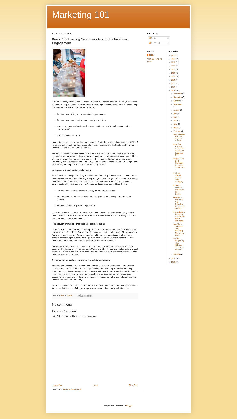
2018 (173, 80)
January (176, 254)
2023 (173, 62)
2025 (173, 55)
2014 (173, 258)
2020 (173, 73)
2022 (173, 66)
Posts (152, 38)
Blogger (129, 405)
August (176, 110)
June (175, 117)
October (176, 101)
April (175, 124)
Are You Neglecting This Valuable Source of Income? (178, 244)
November (177, 97)
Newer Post (57, 385)
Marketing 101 (80, 15)
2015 (173, 91)
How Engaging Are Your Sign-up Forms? (179, 137)
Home (95, 385)
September (177, 104)
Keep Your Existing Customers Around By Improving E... (178, 149)
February (177, 131)
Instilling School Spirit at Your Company (178, 177)
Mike (152, 55)
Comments (154, 43)
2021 (173, 69)
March (176, 128)
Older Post (133, 385)
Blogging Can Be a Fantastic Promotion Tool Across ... (178, 164)
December (177, 94)
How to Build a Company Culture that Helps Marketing (179, 216)
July (175, 113)
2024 (173, 59)
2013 (173, 262)
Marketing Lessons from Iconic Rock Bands (178, 189)
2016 (173, 87)
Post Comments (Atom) (72, 389)
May (175, 121)
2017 (173, 84)
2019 (173, 76)
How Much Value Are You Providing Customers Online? (178, 203)
